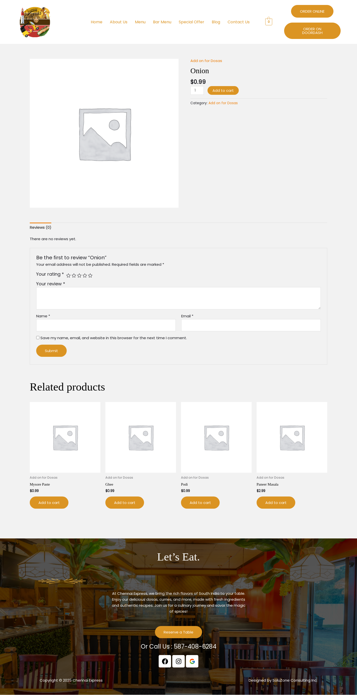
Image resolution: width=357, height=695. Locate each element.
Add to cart (223, 90)
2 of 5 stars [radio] (74, 275)
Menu (140, 22)
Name (43, 316)
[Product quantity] (197, 90)
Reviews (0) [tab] (40, 227)
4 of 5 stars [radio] (85, 275)
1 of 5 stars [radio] (68, 275)
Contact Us (239, 22)
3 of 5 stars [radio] (79, 275)
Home (96, 22)
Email (187, 316)
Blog (216, 22)
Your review (50, 284)
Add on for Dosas (206, 60)
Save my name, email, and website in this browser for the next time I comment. (113, 337)
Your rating (50, 274)
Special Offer (191, 22)
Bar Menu (162, 22)
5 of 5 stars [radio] (90, 275)
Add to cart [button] (49, 502)
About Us (118, 22)
